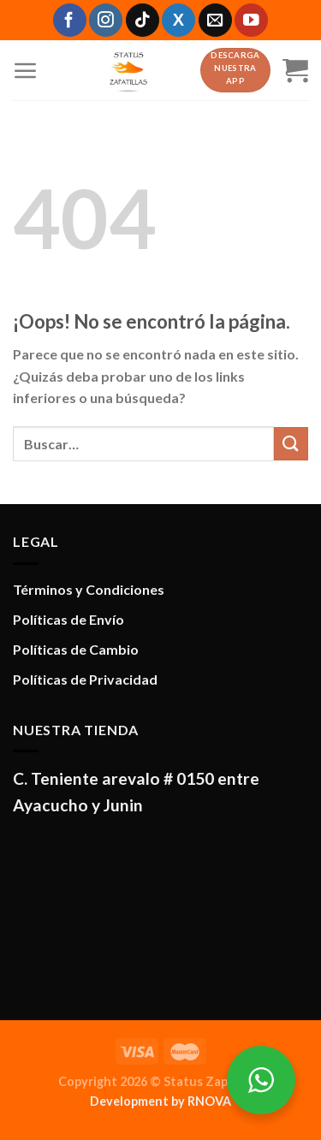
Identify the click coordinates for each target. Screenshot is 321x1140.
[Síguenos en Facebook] (69, 20)
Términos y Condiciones (88, 589)
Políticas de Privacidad (85, 679)
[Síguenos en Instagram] (105, 20)
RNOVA (209, 1101)
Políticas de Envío (68, 619)
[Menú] (26, 70)
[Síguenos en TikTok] (142, 20)
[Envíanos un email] (215, 20)
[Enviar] (291, 443)
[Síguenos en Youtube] (251, 20)
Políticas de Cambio (76, 649)
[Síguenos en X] (178, 20)
